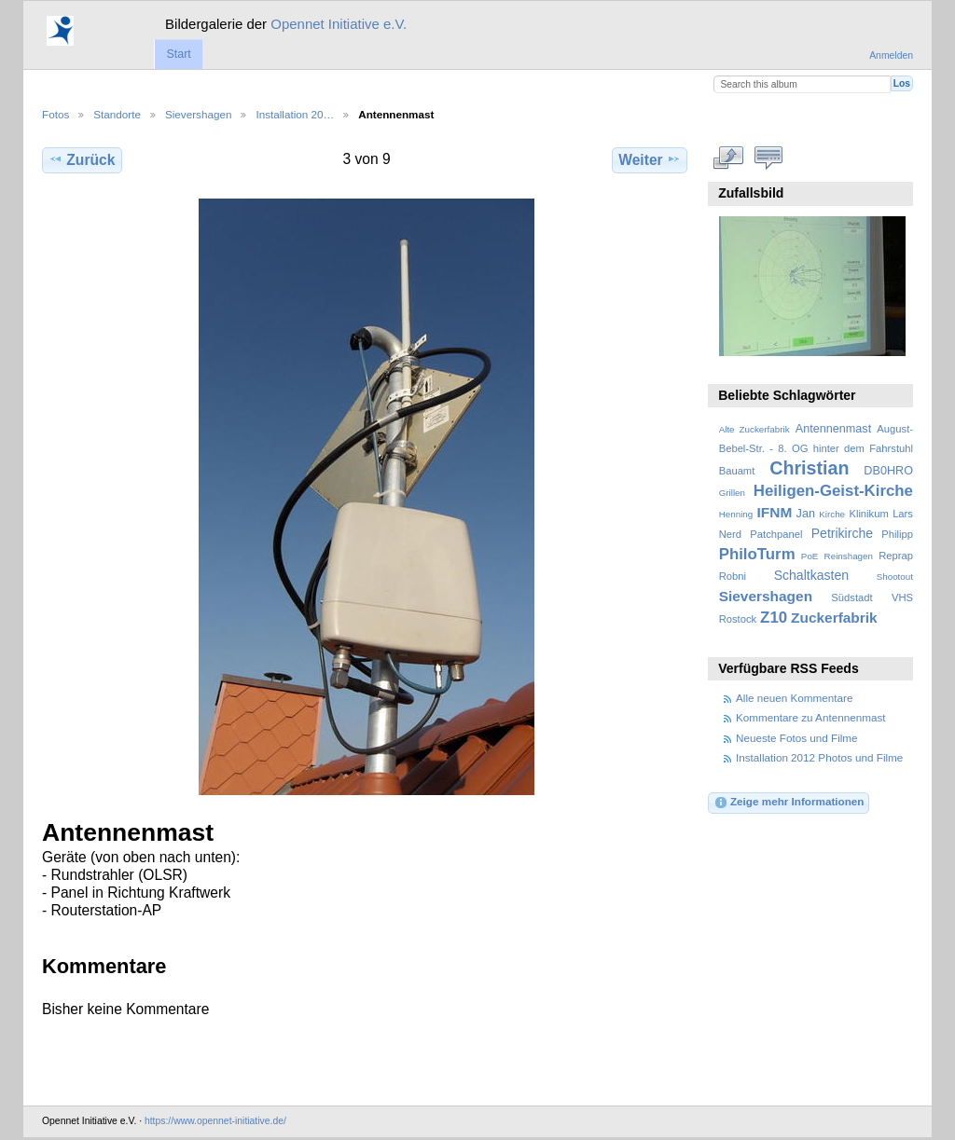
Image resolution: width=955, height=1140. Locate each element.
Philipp (897, 534)
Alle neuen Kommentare (794, 698)
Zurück (81, 159)
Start (178, 54)
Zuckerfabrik (834, 617)
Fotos (55, 114)
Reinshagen (848, 556)
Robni (732, 576)
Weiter (649, 159)
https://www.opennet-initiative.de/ (215, 1121)
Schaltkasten (811, 575)
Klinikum (868, 513)
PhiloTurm (757, 554)
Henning (736, 514)
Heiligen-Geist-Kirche (833, 491)
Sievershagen (198, 114)
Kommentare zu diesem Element (769, 157)
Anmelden (891, 55)
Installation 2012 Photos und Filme (819, 757)
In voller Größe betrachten (729, 157)
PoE (810, 556)
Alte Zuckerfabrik (754, 429)
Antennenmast (833, 428)
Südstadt (851, 597)
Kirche (832, 514)
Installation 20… (295, 114)
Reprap (896, 555)
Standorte (117, 114)
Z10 (773, 617)
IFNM (775, 512)
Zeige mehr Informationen (789, 802)
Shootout (895, 576)
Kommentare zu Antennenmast (810, 717)
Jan (805, 513)
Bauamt (737, 470)
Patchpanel (776, 534)
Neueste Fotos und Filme (797, 738)
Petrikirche (842, 533)
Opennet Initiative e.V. (338, 24)
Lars (903, 513)
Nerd (730, 534)
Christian (809, 468)
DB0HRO (888, 470)
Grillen (732, 493)
